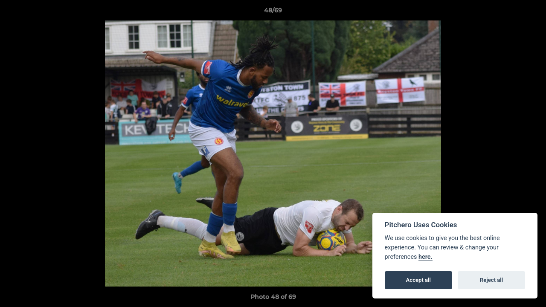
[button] (531, 12)
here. (425, 257)
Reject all (491, 280)
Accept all (418, 280)
